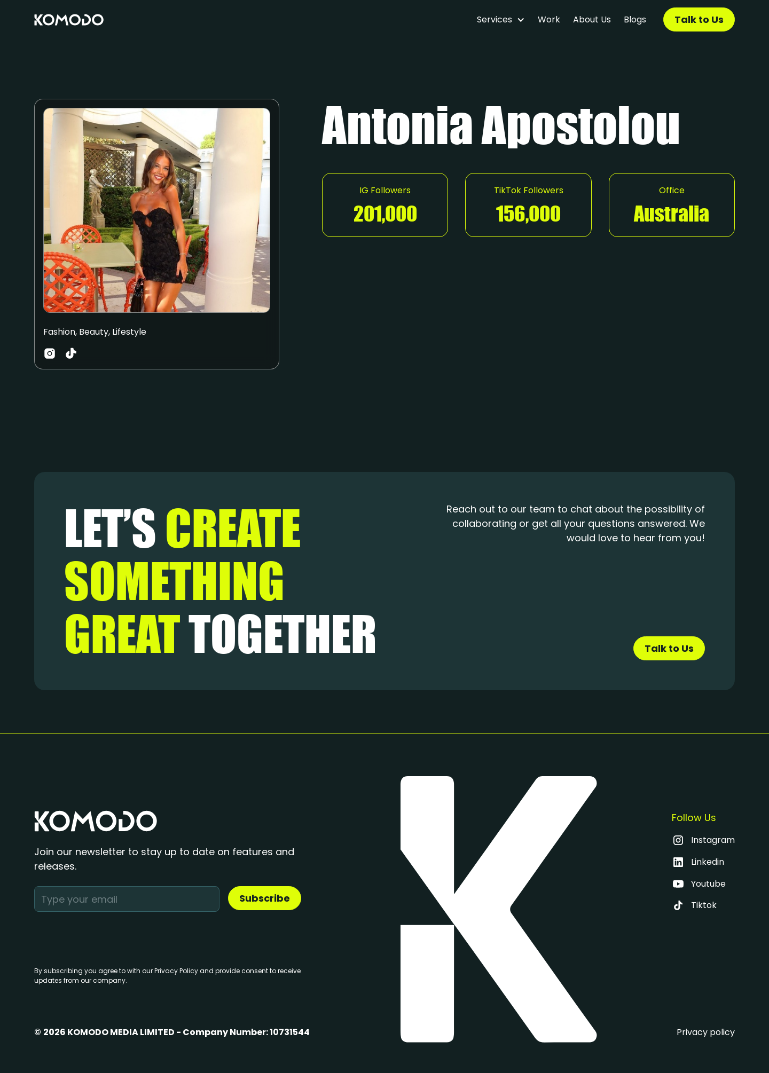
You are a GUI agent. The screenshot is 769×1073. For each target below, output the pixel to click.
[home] (69, 19)
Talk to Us (699, 19)
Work (549, 19)
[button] (501, 19)
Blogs (635, 19)
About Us (592, 19)
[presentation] (115, 937)
